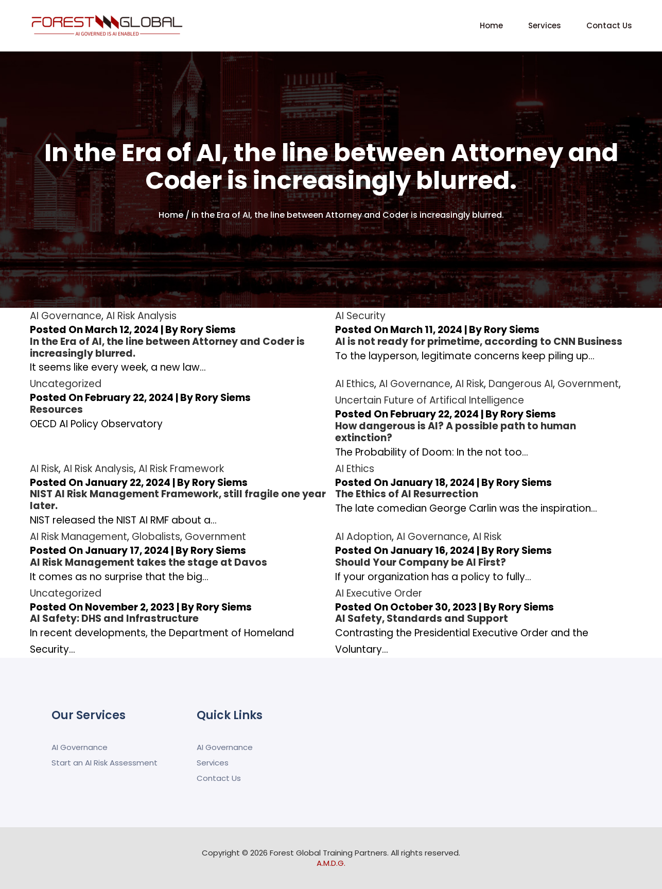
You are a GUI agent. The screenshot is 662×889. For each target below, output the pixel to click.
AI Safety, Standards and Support (421, 618)
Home (491, 26)
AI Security (360, 316)
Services (544, 26)
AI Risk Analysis (141, 316)
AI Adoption (363, 537)
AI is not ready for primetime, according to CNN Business (478, 341)
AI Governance (65, 316)
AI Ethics (354, 384)
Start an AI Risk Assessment (104, 762)
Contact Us (609, 26)
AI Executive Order (378, 593)
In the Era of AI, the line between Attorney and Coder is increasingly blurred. (167, 347)
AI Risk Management (78, 537)
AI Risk (469, 384)
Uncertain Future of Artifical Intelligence (429, 400)
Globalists (156, 537)
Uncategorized (65, 384)
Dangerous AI (521, 384)
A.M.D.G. (331, 863)
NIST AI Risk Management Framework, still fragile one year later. (178, 500)
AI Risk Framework (181, 469)
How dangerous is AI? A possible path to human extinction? (455, 432)
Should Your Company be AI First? (420, 562)
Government (588, 384)
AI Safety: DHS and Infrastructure (114, 618)
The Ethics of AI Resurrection (406, 494)
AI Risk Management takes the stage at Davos (148, 562)
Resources (56, 409)
